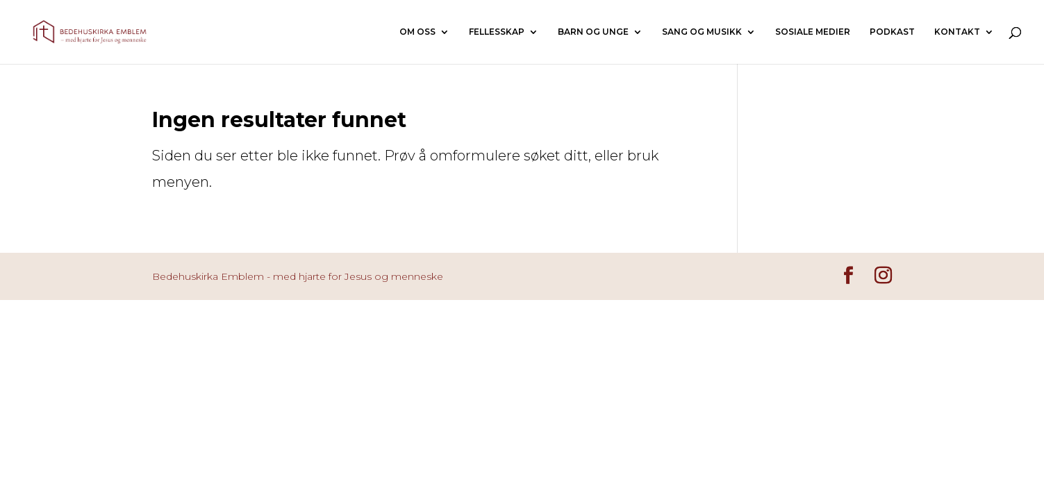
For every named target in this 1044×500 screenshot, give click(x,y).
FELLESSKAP (496, 32)
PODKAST (892, 32)
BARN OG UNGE (593, 32)
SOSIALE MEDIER (812, 32)
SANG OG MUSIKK (702, 32)
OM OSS (417, 32)
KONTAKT (957, 32)
